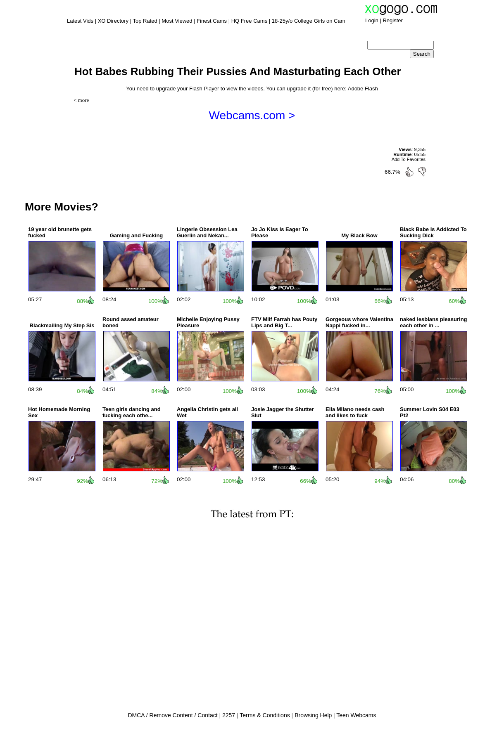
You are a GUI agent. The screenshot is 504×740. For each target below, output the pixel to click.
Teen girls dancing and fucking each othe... (131, 412)
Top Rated (145, 21)
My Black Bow (359, 235)
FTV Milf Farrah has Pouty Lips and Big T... (284, 322)
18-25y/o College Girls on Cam (308, 21)
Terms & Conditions (265, 715)
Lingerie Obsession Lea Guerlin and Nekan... (207, 232)
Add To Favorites (409, 159)
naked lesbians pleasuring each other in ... (433, 322)
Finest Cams (212, 21)
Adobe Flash (363, 88)
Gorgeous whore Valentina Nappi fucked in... (359, 322)
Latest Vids (80, 21)
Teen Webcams (356, 715)
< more (81, 100)
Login (371, 20)
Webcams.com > (252, 115)
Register (392, 20)
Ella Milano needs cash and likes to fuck (355, 412)
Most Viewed (177, 21)
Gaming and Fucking (136, 235)
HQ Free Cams (249, 21)
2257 (228, 715)
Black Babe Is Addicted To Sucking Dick (433, 232)
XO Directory (113, 21)
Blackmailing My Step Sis (62, 325)
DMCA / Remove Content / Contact (172, 715)
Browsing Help (313, 715)
